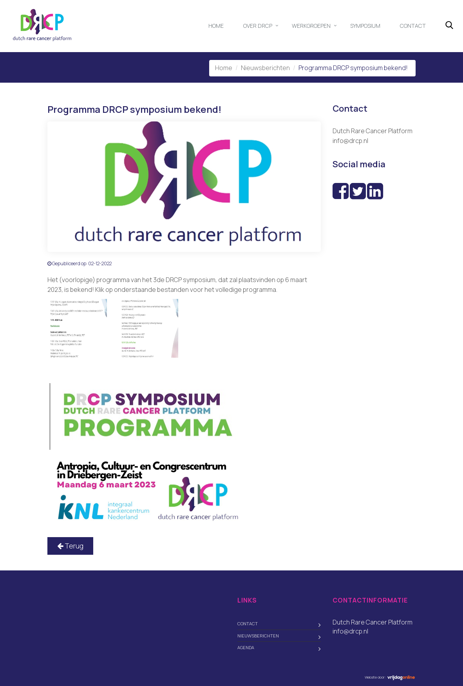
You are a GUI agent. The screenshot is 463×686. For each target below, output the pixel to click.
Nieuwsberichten (265, 67)
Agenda (245, 647)
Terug (70, 545)
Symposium (365, 25)
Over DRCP (257, 25)
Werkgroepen (311, 25)
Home (216, 25)
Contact (413, 25)
